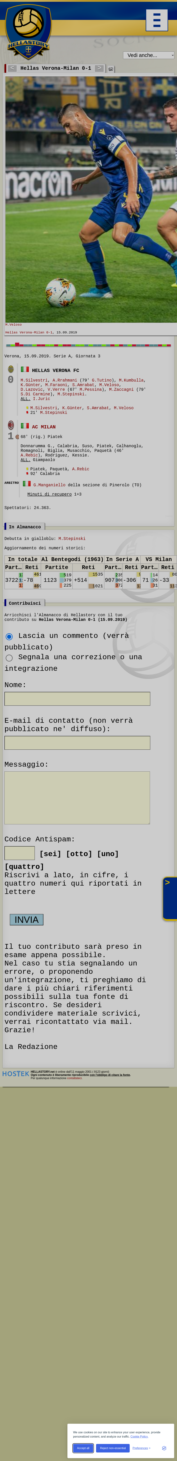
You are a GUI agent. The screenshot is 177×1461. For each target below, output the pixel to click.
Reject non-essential (113, 1448)
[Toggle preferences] (141, 1448)
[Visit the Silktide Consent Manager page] (164, 1448)
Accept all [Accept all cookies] (83, 1448)
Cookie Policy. (139, 1436)
